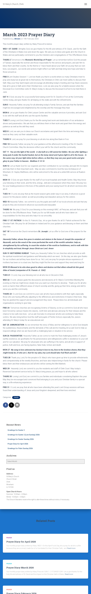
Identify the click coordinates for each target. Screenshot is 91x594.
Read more (71, 548)
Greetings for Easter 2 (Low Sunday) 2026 (24, 435)
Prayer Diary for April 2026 (18, 444)
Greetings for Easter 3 (16, 430)
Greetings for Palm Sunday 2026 (20, 448)
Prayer (16, 397)
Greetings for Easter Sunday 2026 (21, 439)
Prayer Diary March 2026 (20, 567)
